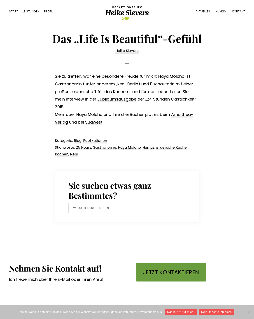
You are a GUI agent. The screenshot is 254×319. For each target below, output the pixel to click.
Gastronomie (104, 147)
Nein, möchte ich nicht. (216, 312)
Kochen (61, 154)
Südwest (94, 122)
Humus (148, 147)
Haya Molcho (129, 147)
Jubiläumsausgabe (117, 99)
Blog (78, 140)
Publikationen (95, 140)
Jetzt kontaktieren (171, 272)
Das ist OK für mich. (180, 312)
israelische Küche (171, 147)
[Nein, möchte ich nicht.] (248, 312)
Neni (74, 154)
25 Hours (83, 147)
